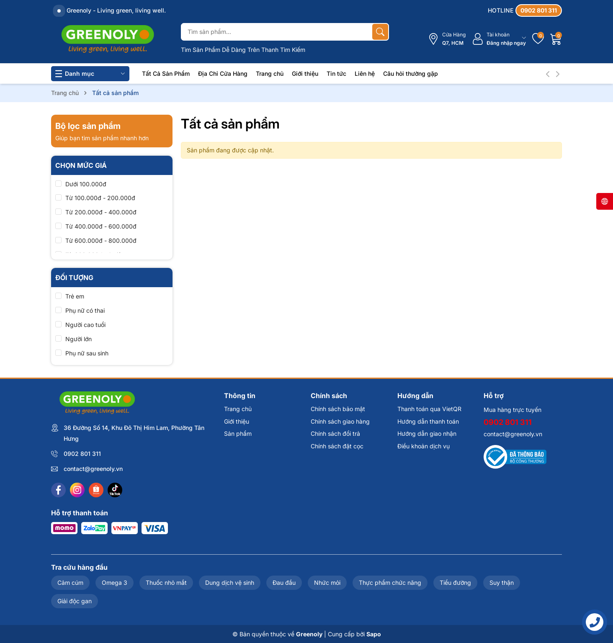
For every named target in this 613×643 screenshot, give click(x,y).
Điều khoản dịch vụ (423, 446)
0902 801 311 (82, 453)
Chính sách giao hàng (340, 421)
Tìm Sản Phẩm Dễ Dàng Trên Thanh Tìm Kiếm (243, 49)
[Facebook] (58, 490)
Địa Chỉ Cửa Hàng (222, 73)
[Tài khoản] (499, 39)
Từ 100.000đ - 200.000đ (100, 197)
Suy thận (501, 582)
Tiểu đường (455, 582)
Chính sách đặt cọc (337, 446)
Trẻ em (74, 296)
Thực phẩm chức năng (390, 582)
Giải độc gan (74, 600)
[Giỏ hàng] (556, 39)
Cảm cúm (70, 582)
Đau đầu (284, 582)
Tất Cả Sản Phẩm (166, 73)
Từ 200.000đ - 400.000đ (101, 212)
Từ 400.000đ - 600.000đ (101, 226)
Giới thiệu (305, 73)
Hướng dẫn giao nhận (426, 433)
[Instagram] (77, 490)
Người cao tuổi (85, 324)
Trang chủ (269, 73)
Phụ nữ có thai (85, 310)
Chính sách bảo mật (338, 408)
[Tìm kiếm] (380, 32)
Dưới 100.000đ (85, 184)
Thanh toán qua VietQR (429, 408)
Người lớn (78, 338)
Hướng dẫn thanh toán (428, 421)
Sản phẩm (238, 433)
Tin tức (336, 73)
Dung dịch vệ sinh (229, 582)
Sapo (373, 634)
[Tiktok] (115, 490)
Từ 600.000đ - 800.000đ (101, 240)
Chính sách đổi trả (335, 433)
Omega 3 (114, 582)
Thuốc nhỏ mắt (166, 582)
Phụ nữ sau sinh (86, 353)
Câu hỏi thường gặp (410, 73)
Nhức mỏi (327, 582)
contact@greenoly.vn (93, 468)
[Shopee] (96, 490)
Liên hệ (365, 73)
